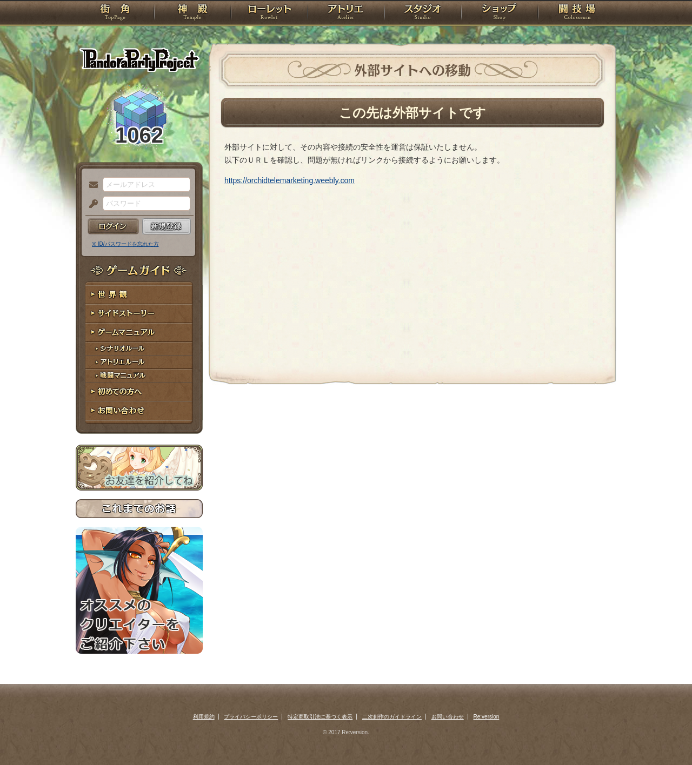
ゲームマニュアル (139, 332)
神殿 (192, 13)
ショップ (499, 13)
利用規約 (204, 717)
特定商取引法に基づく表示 (320, 717)
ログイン (113, 226)
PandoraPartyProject (139, 59)
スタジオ (422, 13)
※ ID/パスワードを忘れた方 (125, 244)
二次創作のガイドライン (392, 717)
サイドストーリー (139, 313)
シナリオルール (139, 348)
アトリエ (346, 13)
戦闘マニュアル (139, 375)
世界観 (139, 294)
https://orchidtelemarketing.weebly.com (289, 180)
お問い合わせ (139, 410)
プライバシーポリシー (251, 717)
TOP (115, 13)
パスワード (91, 204)
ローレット (269, 13)
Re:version (487, 717)
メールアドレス (91, 185)
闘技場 (577, 13)
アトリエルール (139, 362)
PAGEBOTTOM (665, 735)
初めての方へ (139, 391)
